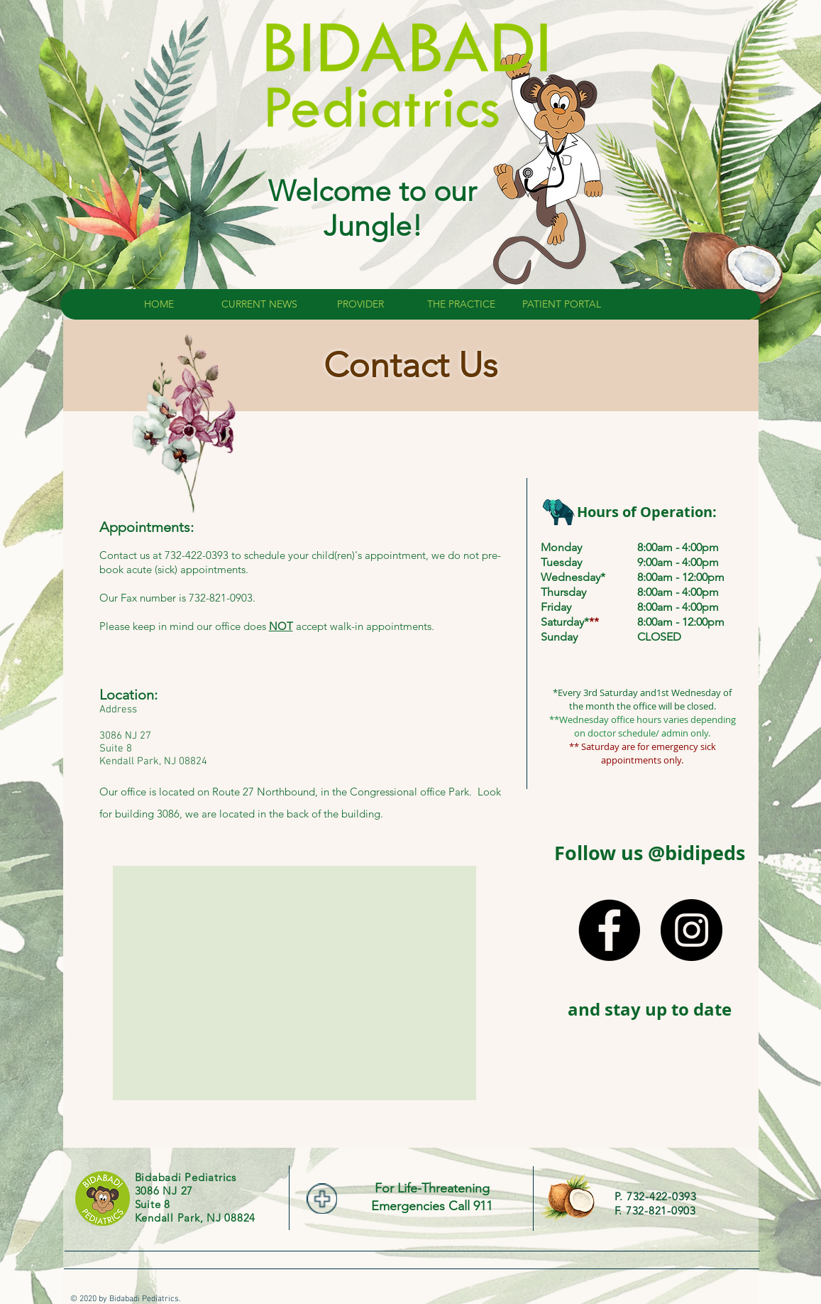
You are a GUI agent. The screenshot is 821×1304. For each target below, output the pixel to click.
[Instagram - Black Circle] (691, 930)
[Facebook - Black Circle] (609, 930)
